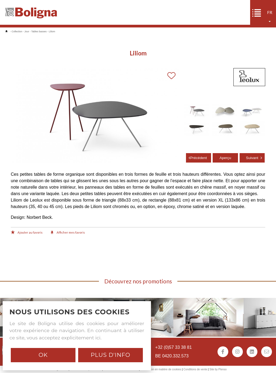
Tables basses (39, 31)
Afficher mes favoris (68, 232)
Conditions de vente (195, 369)
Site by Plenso (218, 369)
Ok (43, 354)
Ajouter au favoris (27, 232)
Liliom (52, 31)
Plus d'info (110, 354)
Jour (27, 31)
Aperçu (225, 158)
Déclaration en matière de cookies (160, 369)
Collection (17, 31)
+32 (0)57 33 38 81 (173, 347)
